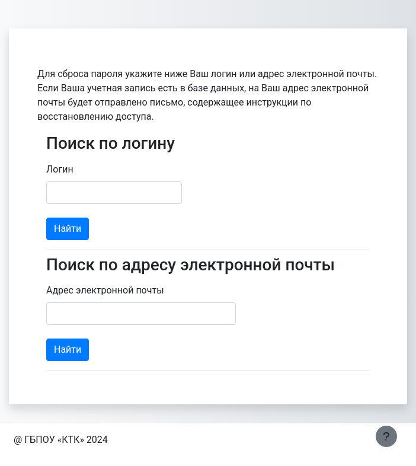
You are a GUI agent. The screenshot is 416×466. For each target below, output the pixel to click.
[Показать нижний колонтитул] (386, 436)
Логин (59, 169)
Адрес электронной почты (105, 290)
